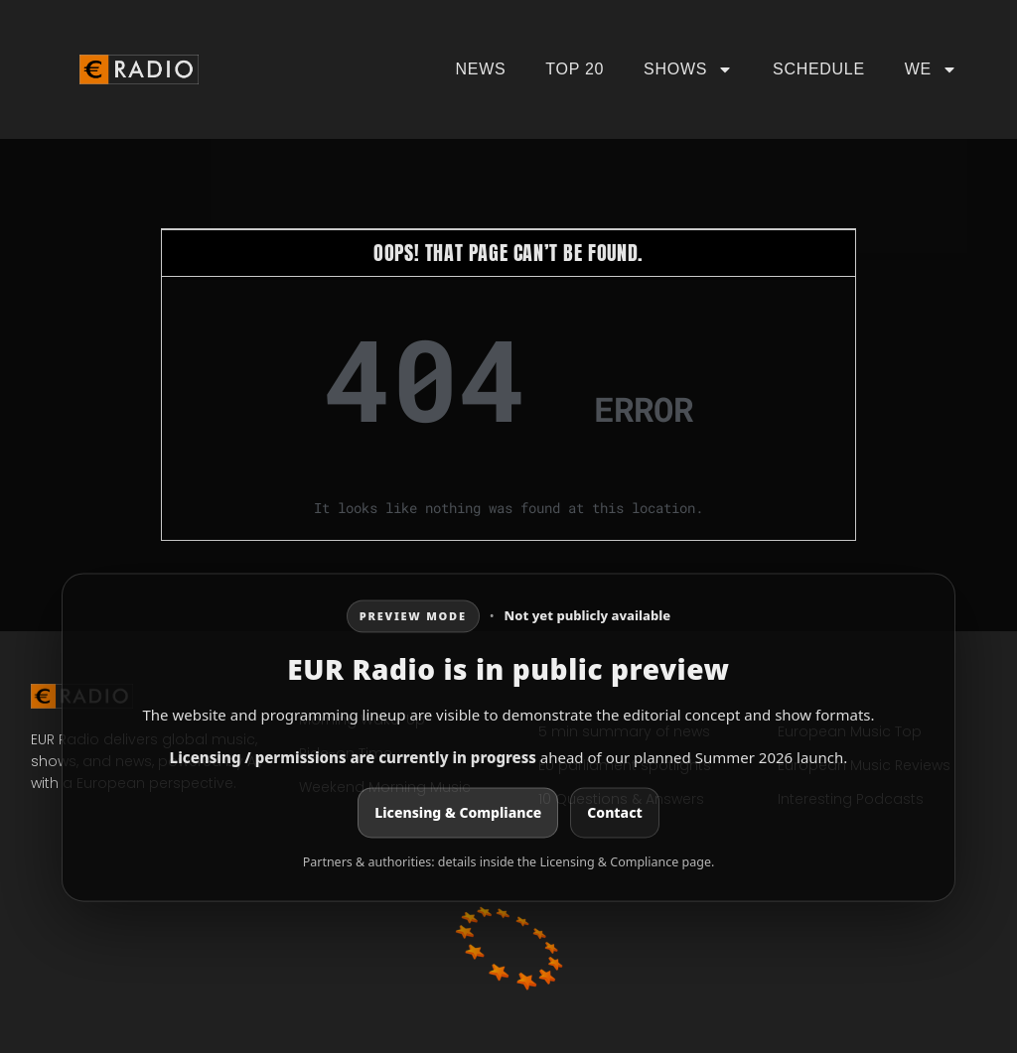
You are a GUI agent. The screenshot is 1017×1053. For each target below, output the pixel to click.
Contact (614, 813)
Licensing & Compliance (457, 813)
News (481, 69)
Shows (688, 69)
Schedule (819, 69)
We (931, 69)
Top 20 (574, 69)
